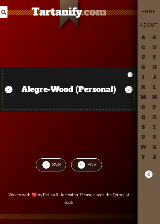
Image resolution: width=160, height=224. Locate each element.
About (149, 25)
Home (149, 11)
